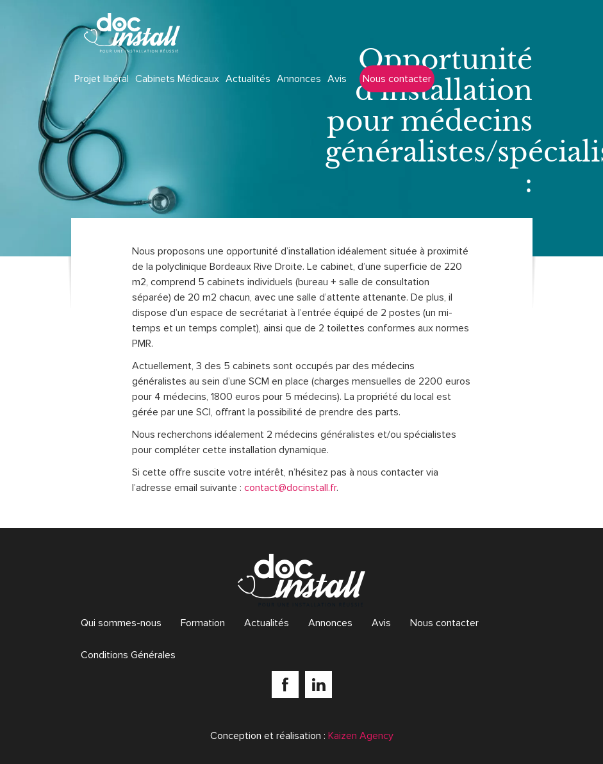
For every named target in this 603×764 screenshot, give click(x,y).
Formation (203, 623)
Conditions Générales (128, 655)
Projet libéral (101, 78)
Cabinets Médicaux (177, 78)
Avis (337, 78)
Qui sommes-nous (121, 623)
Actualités (248, 78)
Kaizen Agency (360, 735)
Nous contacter (397, 78)
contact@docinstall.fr (290, 487)
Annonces (299, 78)
